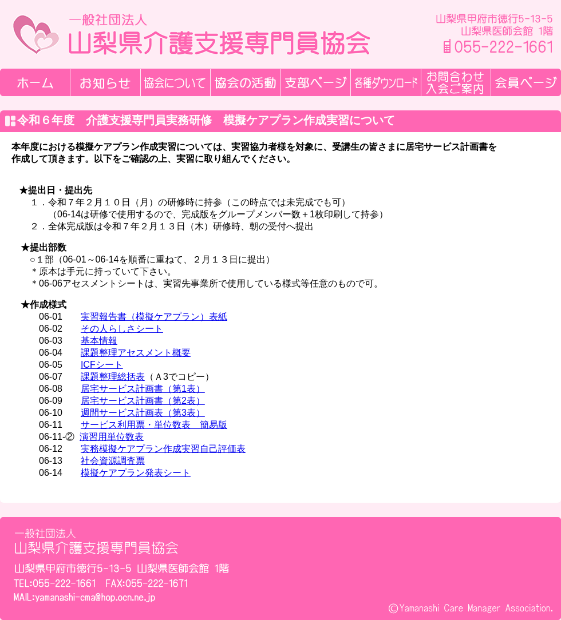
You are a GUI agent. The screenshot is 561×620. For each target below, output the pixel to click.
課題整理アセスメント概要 (136, 352)
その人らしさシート (122, 328)
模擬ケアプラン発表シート (136, 473)
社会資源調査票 (113, 461)
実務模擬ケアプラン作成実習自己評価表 (163, 449)
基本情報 (99, 340)
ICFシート (102, 364)
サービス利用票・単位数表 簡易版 (154, 425)
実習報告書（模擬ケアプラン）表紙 (154, 316)
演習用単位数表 (112, 437)
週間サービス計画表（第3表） (143, 413)
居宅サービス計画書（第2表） (143, 401)
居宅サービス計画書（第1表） (143, 389)
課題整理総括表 (113, 376)
